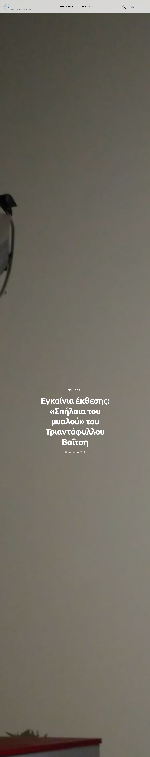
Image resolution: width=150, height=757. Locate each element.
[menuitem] (132, 6)
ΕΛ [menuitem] (132, 6)
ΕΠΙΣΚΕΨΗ (66, 6)
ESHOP (85, 6)
